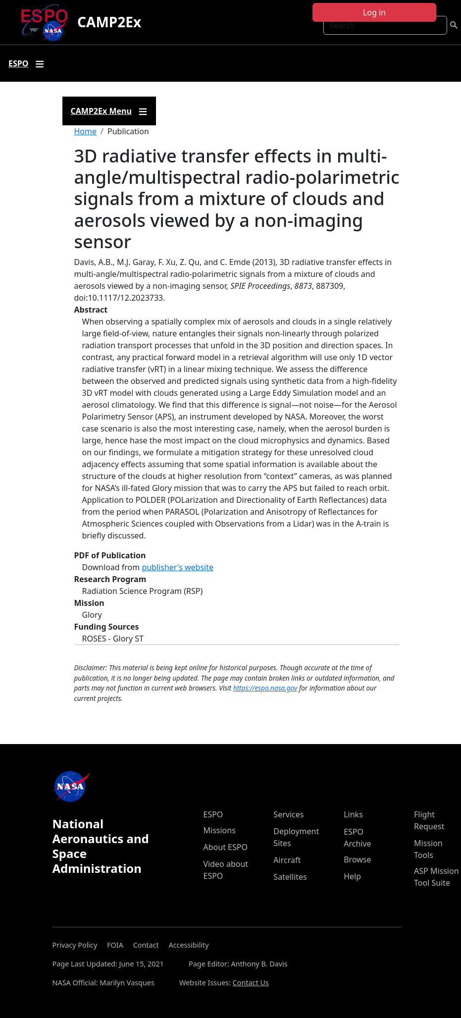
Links (353, 814)
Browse (357, 859)
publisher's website (177, 567)
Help (352, 876)
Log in (374, 12)
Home (85, 131)
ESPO (213, 814)
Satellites (290, 876)
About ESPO (226, 847)
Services (288, 814)
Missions (220, 830)
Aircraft (287, 860)
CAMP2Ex (109, 21)
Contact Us (251, 982)
